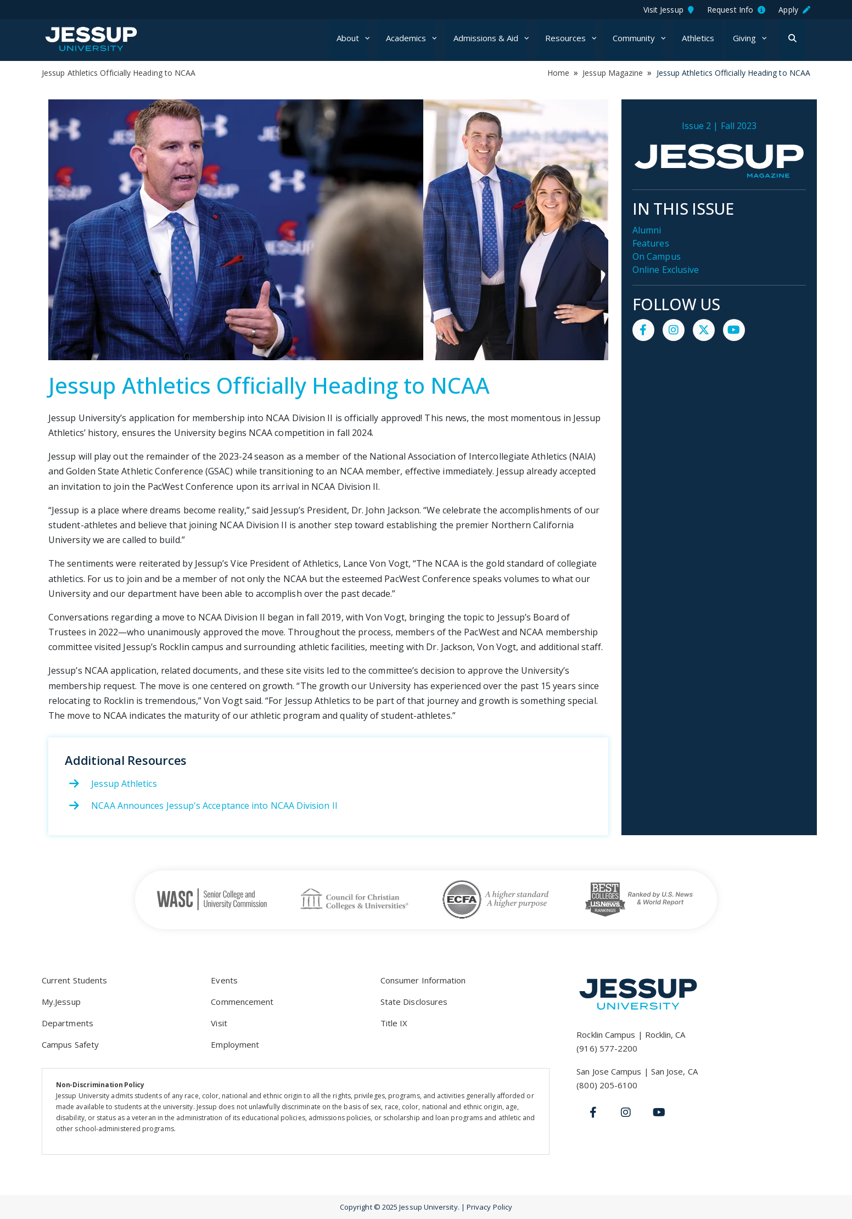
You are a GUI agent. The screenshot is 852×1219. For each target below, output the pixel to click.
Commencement (242, 1001)
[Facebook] (592, 1112)
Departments (67, 1022)
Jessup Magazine (612, 73)
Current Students (74, 980)
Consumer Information (423, 980)
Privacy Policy (489, 1207)
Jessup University (109, 39)
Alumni (646, 230)
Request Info (736, 9)
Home (558, 73)
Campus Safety (70, 1044)
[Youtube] (658, 1112)
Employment (235, 1044)
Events (224, 980)
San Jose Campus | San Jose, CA (636, 1071)
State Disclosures (413, 1001)
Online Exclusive (665, 270)
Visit (219, 1022)
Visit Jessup (668, 9)
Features (650, 243)
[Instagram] (625, 1112)
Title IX (394, 1022)
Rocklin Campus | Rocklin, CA (630, 1034)
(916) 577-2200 (606, 1048)
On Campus (656, 256)
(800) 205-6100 (606, 1085)
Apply (794, 9)
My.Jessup (61, 1001)
